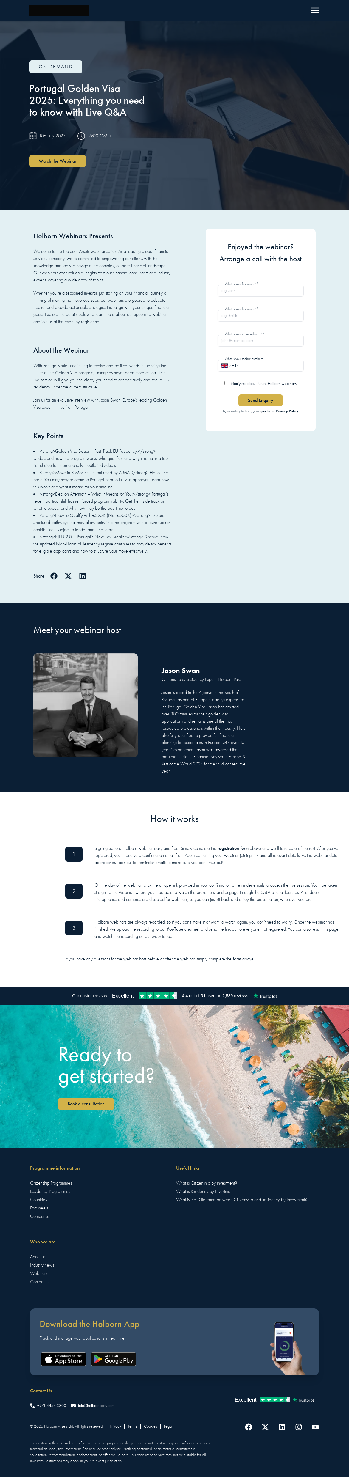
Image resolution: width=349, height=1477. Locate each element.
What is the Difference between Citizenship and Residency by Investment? (241, 1199)
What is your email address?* (244, 334)
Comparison (41, 1216)
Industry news (42, 1265)
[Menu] (315, 10)
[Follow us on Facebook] (248, 1427)
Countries (38, 1199)
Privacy (115, 1426)
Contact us (39, 1281)
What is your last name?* (241, 309)
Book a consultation (86, 1104)
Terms (132, 1426)
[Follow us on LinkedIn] (282, 1427)
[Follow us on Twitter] (265, 1427)
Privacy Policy (287, 411)
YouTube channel (183, 929)
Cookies (150, 1426)
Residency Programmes (50, 1191)
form (237, 959)
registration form (233, 848)
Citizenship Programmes (51, 1183)
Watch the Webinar (57, 161)
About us (37, 1256)
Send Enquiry (260, 400)
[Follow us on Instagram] (298, 1427)
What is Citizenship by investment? (206, 1183)
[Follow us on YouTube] (315, 1427)
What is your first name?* (241, 284)
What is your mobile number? (244, 359)
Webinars (38, 1273)
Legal (168, 1426)
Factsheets (39, 1208)
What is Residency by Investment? (205, 1191)
